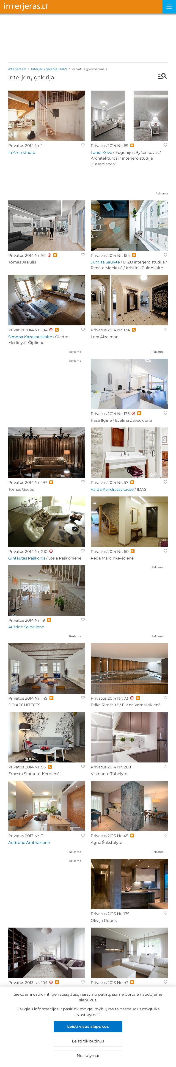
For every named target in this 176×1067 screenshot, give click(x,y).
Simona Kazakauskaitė (30, 337)
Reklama (162, 193)
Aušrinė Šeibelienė (26, 627)
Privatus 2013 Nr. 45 (109, 836)
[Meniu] (169, 7)
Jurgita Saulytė (105, 262)
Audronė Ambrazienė (29, 842)
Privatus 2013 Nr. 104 (27, 982)
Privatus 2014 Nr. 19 (26, 620)
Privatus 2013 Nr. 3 (25, 836)
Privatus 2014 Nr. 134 (110, 330)
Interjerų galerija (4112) (49, 69)
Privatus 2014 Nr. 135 (110, 413)
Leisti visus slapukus (88, 1026)
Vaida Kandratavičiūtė (112, 489)
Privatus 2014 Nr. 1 (25, 145)
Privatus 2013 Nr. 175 (110, 914)
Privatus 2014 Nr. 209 (111, 767)
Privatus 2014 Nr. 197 (27, 482)
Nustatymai (88, 1055)
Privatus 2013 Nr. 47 (109, 982)
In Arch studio (21, 152)
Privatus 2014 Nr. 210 (27, 551)
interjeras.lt (17, 69)
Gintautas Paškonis (26, 558)
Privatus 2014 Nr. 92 (27, 255)
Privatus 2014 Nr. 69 (109, 145)
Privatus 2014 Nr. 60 (110, 551)
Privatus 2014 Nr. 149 (27, 698)
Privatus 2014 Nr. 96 (27, 767)
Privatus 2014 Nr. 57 (109, 482)
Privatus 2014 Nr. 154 (110, 255)
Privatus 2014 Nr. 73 (109, 698)
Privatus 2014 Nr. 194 (27, 330)
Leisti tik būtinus (88, 1041)
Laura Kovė (101, 152)
